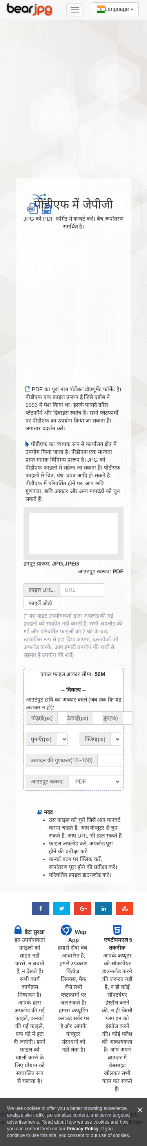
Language (115, 9)
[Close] (139, 1110)
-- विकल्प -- (73, 690)
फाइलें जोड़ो (40, 603)
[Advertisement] (73, 95)
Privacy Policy (82, 1128)
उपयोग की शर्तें (57, 655)
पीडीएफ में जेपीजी (73, 204)
